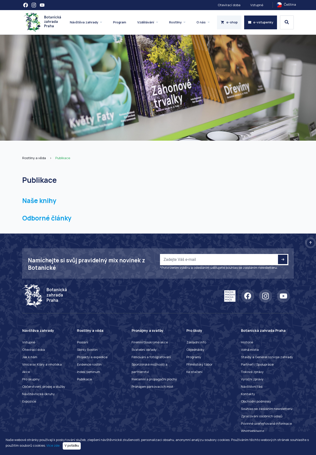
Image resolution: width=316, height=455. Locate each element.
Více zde (52, 445)
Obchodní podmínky (256, 401)
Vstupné (256, 5)
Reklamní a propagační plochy (154, 379)
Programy (193, 357)
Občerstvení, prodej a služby (43, 386)
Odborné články (47, 218)
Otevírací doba (229, 5)
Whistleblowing (252, 431)
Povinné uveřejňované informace (266, 423)
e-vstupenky (261, 22)
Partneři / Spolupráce (257, 364)
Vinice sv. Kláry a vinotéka (42, 364)
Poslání (82, 342)
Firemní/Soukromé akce (150, 342)
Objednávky (195, 349)
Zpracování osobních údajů (261, 416)
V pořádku (72, 445)
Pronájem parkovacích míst (152, 386)
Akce (26, 372)
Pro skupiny (31, 379)
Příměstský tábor (199, 364)
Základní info (196, 342)
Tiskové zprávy (252, 372)
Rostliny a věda (34, 158)
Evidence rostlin (89, 364)
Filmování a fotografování (151, 357)
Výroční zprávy (252, 379)
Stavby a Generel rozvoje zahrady (267, 357)
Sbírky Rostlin (87, 349)
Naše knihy (39, 200)
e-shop (229, 22)
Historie (247, 342)
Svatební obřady (144, 349)
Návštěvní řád (251, 386)
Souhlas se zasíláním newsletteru (266, 408)
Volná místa (250, 349)
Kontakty (248, 394)
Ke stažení (194, 372)
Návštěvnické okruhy (38, 394)
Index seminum (88, 372)
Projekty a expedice (92, 357)
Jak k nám (29, 357)
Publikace (62, 158)
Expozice (29, 401)
